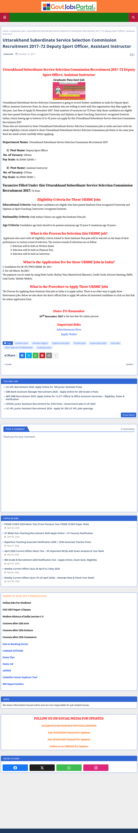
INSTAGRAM (63, 725)
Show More (128, 415)
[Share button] (56, 355)
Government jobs (98, 343)
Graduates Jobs (17, 30)
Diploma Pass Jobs (60, 343)
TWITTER (77, 725)
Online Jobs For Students (17, 602)
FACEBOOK (48, 725)
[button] (133, 17)
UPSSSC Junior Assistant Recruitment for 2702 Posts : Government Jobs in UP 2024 (51, 403)
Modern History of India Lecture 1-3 (23, 616)
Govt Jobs (115, 343)
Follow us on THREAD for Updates (69, 746)
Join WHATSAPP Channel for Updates (69, 739)
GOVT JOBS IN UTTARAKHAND (18, 347)
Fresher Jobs (79, 343)
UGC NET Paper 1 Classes (17, 609)
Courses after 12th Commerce (20, 637)
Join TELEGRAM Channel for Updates (69, 732)
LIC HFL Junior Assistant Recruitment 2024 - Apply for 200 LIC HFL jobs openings (49, 408)
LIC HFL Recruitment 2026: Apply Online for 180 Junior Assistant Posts (44, 387)
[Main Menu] (4, 17)
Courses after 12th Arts (16, 623)
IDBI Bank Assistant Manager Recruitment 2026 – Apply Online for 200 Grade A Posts (52, 391)
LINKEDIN (91, 725)
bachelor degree (40, 343)
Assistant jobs (21, 343)
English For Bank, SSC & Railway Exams (25, 595)
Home (6, 30)
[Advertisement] (69, 803)
